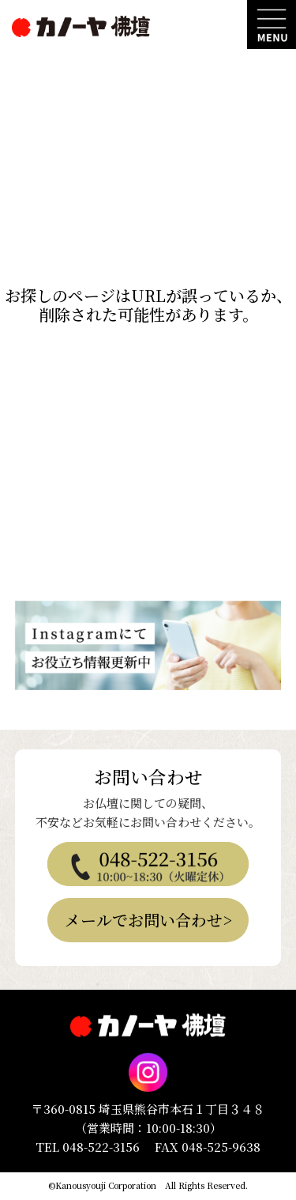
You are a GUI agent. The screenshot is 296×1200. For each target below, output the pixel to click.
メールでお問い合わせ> (148, 919)
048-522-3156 (101, 1146)
